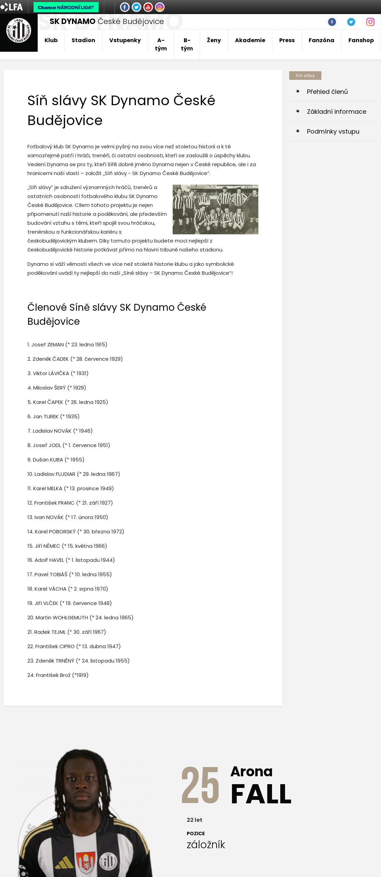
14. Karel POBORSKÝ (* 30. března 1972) (75, 531)
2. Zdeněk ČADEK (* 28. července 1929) (75, 358)
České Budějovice (107, 21)
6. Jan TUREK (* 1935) (53, 416)
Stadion (83, 40)
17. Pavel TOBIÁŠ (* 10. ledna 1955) (69, 574)
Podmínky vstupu (333, 131)
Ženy (214, 40)
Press (287, 40)
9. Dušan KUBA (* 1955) (56, 459)
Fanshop (361, 40)
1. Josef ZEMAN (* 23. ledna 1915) (67, 344)
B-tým (187, 44)
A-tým (161, 44)
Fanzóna (321, 40)
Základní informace (336, 111)
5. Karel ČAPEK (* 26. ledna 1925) (67, 402)
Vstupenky (125, 40)
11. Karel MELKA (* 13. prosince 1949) (70, 488)
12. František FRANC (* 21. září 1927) (70, 502)
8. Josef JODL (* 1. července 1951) (68, 445)
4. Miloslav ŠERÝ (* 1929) (56, 387)
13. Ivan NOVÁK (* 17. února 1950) (67, 517)
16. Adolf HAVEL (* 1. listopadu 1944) (71, 560)
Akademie (250, 40)
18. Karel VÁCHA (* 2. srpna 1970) (67, 588)
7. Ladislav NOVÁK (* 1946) (60, 430)
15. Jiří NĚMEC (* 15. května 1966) (67, 545)
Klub (51, 40)
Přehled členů (327, 91)
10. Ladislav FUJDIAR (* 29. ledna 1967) (73, 474)
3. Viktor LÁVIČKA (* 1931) (58, 373)
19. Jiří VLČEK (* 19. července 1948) (69, 603)
